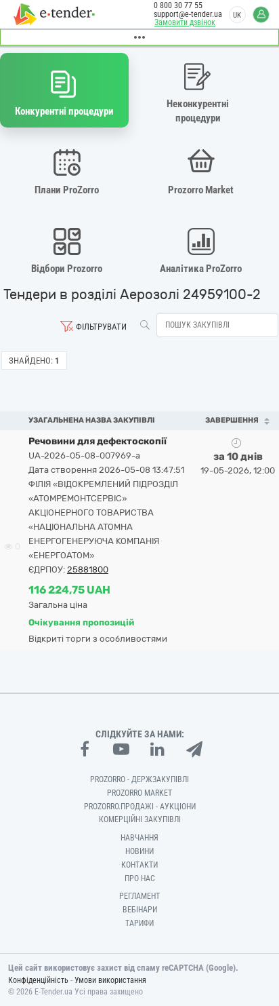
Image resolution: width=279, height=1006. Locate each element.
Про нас (140, 878)
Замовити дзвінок (184, 22)
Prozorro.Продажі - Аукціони (140, 806)
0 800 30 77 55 (178, 5)
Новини (139, 851)
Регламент (139, 896)
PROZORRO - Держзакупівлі (139, 779)
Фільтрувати (101, 327)
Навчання (139, 838)
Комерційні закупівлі (140, 819)
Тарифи (139, 923)
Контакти (139, 865)
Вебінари (140, 909)
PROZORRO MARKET (139, 793)
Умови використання (110, 980)
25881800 (87, 569)
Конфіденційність (38, 980)
